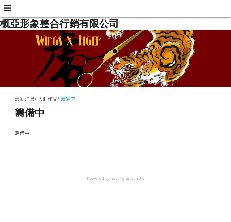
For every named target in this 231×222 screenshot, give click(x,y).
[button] (8, 8)
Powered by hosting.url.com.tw (115, 178)
